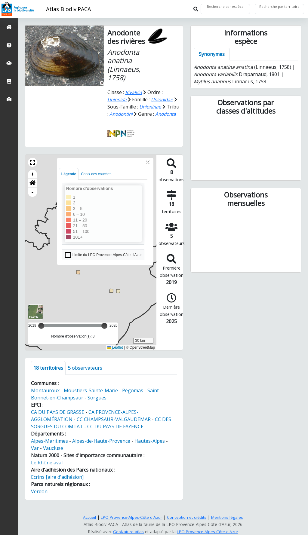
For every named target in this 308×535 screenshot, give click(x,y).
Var (35, 455)
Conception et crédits (187, 517)
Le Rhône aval (47, 469)
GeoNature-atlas (127, 531)
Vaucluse (53, 455)
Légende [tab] (68, 181)
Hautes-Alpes (149, 448)
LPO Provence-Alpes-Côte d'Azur (130, 517)
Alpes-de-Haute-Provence (101, 448)
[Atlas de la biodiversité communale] (9, 81)
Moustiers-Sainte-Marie (91, 397)
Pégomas (132, 397)
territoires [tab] (48, 375)
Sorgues (97, 405)
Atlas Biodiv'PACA (68, 9)
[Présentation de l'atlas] (9, 45)
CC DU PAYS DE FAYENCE (115, 433)
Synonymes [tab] (212, 54)
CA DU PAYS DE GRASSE (57, 419)
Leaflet (115, 355)
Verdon (39, 498)
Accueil (86, 517)
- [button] (32, 199)
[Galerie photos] (9, 99)
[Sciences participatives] (9, 63)
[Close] (147, 169)
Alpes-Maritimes (49, 448)
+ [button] (32, 181)
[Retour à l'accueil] (9, 27)
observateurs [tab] (85, 375)
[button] (32, 169)
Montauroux (45, 397)
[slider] (104, 333)
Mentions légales (229, 517)
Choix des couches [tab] (96, 181)
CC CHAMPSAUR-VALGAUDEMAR (114, 426)
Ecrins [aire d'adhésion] (57, 484)
